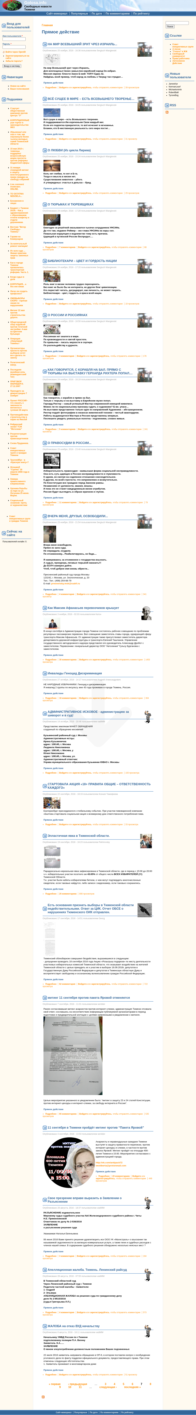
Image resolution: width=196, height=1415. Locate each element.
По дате (97, 13)
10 (69, 1387)
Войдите (63, 87)
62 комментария (67, 984)
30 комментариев (68, 660)
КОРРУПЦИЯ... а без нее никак (18, 285)
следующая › (108, 1387)
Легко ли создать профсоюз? (18, 292)
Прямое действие (53, 82)
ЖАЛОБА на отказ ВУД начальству (74, 1326)
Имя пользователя (13, 36)
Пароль (7, 44)
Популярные (79, 13)
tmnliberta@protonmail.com (111, 1165)
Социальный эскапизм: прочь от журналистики (18, 502)
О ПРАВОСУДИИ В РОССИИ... (69, 443)
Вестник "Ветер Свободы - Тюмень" (18, 229)
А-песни (176, 49)
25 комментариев (68, 894)
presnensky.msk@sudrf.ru (65, 583)
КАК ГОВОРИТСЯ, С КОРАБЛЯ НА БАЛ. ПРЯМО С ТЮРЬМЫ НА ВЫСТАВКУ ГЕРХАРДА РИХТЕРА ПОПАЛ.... (90, 371)
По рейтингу (141, 13)
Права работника (180, 58)
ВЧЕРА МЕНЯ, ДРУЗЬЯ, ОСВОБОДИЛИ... (78, 516)
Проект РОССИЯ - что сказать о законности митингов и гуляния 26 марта (19, 405)
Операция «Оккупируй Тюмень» (16, 341)
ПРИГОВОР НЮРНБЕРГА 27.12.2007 (16, 383)
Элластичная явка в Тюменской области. (79, 835)
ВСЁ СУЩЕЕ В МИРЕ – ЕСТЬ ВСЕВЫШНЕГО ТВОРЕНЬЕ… (91, 99)
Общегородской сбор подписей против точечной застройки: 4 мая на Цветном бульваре (18, 328)
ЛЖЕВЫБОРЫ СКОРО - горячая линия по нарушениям (18, 302)
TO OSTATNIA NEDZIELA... (17, 195)
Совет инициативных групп (182, 45)
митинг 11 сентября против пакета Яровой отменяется (89, 997)
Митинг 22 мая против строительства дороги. (17, 314)
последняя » (132, 1387)
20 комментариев (121, 1176)
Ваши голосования (19, 89)
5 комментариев (67, 429)
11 (80, 1387)
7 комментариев (67, 247)
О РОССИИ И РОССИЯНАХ (67, 315)
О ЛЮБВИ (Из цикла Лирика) (69, 150)
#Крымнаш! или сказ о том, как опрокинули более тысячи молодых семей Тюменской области (19, 138)
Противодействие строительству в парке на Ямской (19, 417)
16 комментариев (68, 698)
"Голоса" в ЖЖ (179, 51)
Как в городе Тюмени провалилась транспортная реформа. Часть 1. (19, 267)
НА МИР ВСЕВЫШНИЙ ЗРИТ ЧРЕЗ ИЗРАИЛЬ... (82, 44)
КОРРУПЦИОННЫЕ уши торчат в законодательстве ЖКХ (19, 124)
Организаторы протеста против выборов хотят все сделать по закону (18, 353)
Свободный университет (178, 55)
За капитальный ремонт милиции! (19, 245)
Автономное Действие (178, 62)
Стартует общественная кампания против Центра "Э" (19, 112)
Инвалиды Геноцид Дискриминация (75, 673)
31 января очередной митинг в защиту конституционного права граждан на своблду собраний (19, 173)
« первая (55, 1384)
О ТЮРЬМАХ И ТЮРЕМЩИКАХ (71, 204)
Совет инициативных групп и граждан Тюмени (18, 451)
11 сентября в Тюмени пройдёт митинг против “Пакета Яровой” (96, 1127)
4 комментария (66, 594)
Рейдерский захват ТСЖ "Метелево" (16, 426)
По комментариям (117, 13)
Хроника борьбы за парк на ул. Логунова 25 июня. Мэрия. (19, 492)
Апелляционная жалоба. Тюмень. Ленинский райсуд (87, 1269)
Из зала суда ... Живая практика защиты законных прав (19, 254)
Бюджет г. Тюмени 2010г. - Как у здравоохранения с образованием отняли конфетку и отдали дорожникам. (19, 215)
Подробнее (50, 87)
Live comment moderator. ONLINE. (17, 186)
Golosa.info (35, 2)
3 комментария (66, 356)
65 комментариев (68, 1114)
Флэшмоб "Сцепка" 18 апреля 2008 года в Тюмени (19, 470)
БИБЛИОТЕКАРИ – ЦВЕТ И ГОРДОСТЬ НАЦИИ (82, 261)
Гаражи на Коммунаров (16, 237)
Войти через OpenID (16, 52)
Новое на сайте (18, 86)
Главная (47, 25)
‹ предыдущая (77, 1384)
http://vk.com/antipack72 (109, 1162)
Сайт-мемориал (56, 13)
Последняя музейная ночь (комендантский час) (18, 373)
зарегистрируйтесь (82, 87)
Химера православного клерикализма (18, 481)
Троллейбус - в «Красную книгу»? (19, 461)
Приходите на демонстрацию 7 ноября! (18, 393)
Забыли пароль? (14, 61)
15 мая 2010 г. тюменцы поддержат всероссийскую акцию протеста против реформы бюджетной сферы (19, 156)
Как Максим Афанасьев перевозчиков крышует (83, 608)
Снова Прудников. (19, 443)
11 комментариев (68, 502)
